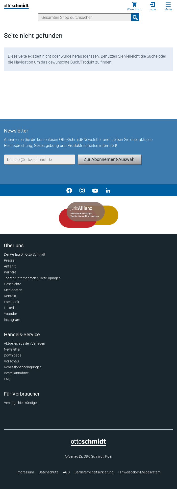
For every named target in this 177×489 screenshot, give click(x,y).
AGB (66, 472)
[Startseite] (88, 445)
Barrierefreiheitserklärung (94, 472)
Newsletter (12, 349)
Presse (9, 260)
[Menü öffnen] (168, 4)
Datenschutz (48, 472)
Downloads (12, 355)
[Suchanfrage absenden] (135, 17)
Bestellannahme (16, 373)
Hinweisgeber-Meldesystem (139, 472)
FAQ (7, 379)
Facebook (11, 302)
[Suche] (84, 17)
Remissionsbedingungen (23, 367)
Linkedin (10, 308)
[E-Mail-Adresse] (39, 159)
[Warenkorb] (134, 6)
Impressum (25, 472)
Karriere (10, 272)
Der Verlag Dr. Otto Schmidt (24, 254)
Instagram (12, 320)
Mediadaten (13, 290)
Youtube (10, 314)
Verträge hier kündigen (21, 403)
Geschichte (12, 284)
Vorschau (11, 361)
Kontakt (10, 296)
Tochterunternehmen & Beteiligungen (32, 278)
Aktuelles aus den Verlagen (24, 343)
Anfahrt (10, 266)
